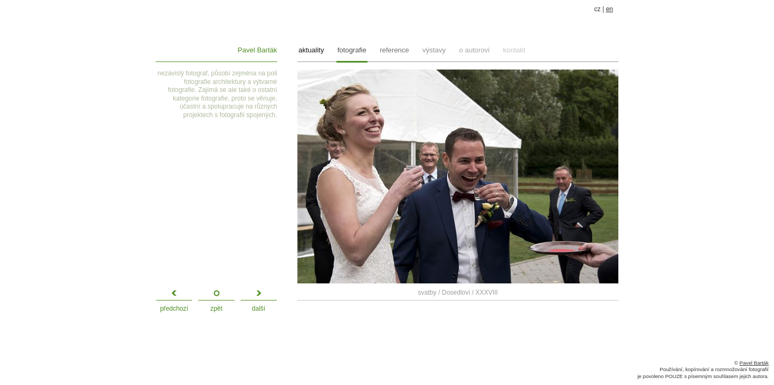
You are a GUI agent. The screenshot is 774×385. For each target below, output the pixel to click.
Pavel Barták (257, 50)
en (609, 9)
